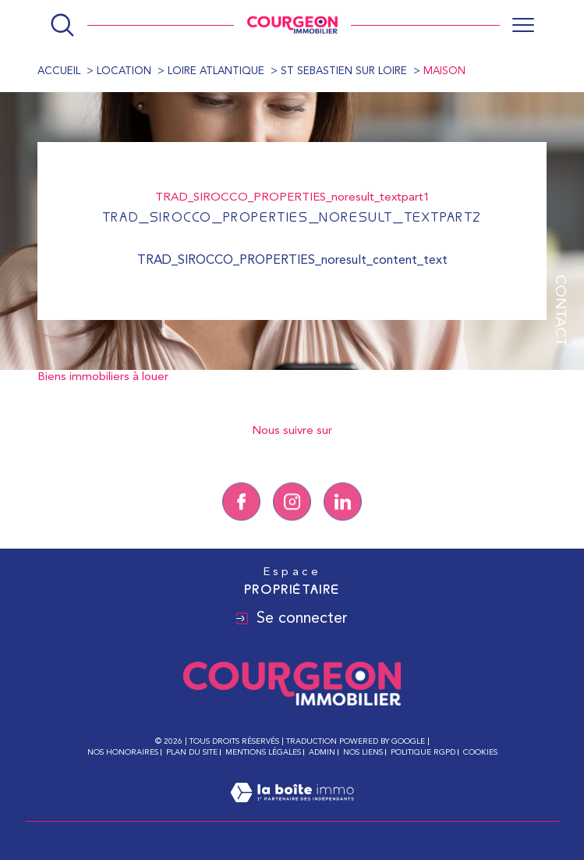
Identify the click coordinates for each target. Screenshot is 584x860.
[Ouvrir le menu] (523, 25)
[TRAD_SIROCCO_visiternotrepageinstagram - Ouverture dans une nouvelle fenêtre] (292, 521)
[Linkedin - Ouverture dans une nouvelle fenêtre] (343, 521)
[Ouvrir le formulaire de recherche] (62, 24)
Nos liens (363, 752)
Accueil (58, 71)
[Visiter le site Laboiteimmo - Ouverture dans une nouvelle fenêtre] (292, 811)
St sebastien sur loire (344, 71)
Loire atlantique (216, 71)
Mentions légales (263, 752)
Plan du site (192, 752)
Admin (322, 752)
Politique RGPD (423, 752)
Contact (559, 310)
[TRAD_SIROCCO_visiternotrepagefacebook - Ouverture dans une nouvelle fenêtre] (241, 521)
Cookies (480, 752)
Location (124, 71)
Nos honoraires (122, 752)
